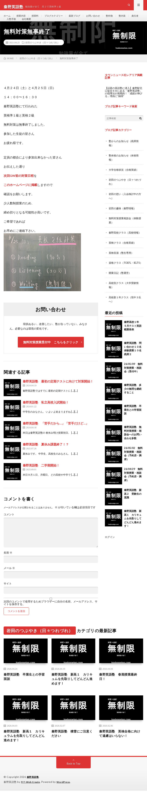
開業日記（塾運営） (121, 289)
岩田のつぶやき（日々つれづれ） (42, 53)
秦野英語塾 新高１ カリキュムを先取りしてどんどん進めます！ (132, 534)
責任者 (11, 26)
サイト (8, 594)
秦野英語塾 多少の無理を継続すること (132, 404)
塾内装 (135, 19)
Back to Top (73, 778)
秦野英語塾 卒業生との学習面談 (132, 425)
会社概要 (42, 26)
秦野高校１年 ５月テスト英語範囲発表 (132, 341)
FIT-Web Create (31, 796)
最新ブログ (82, 19)
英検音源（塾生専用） (122, 265)
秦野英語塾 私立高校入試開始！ (46, 413)
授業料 (38, 19)
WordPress (65, 796)
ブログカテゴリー (59, 19)
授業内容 (23, 19)
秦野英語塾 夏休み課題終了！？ (46, 455)
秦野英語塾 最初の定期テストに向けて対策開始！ (58, 392)
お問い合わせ (103, 19)
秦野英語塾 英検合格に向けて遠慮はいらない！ (120, 747)
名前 (8, 563)
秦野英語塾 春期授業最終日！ (120, 688)
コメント (9, 525)
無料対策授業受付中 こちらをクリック (50, 353)
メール (9, 578)
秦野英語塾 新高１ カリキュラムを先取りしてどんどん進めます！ (25, 749)
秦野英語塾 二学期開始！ (41, 476)
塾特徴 (121, 19)
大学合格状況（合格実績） (125, 179)
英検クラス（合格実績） (123, 255)
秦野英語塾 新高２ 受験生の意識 (132, 509)
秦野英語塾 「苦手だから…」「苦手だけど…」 (56, 434)
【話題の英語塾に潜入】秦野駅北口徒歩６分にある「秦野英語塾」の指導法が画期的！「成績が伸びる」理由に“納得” (123, 102)
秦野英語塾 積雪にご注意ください (72, 747)
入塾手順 (26, 26)
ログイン (110, 552)
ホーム (8, 19)
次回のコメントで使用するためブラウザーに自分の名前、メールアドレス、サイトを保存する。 (50, 613)
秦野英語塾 (33, 791)
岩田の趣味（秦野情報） (123, 217)
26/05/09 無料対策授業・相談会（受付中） (133, 383)
